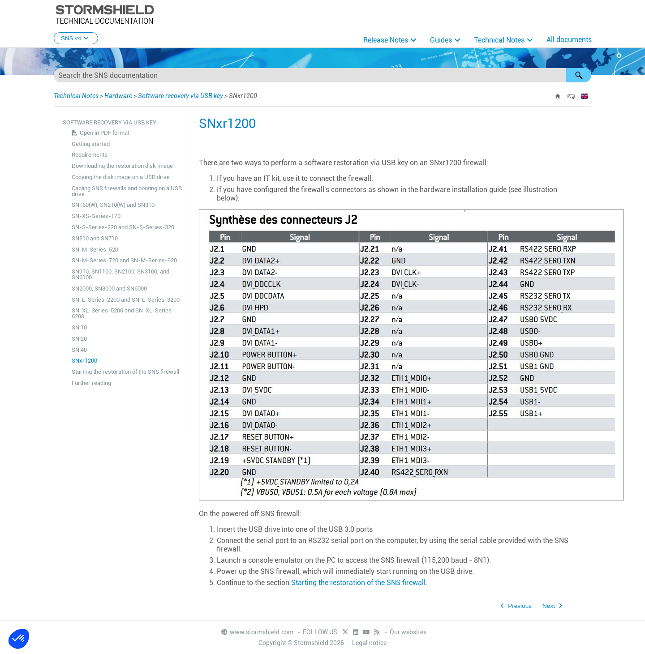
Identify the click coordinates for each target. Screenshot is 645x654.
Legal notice (369, 642)
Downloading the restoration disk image (122, 165)
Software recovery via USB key (180, 95)
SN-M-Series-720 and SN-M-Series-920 (124, 260)
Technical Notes (499, 40)
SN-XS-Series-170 (96, 216)
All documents (569, 39)
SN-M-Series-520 (95, 249)
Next (548, 606)
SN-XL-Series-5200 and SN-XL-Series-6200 (123, 313)
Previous (520, 606)
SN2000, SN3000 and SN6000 (109, 288)
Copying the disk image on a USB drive (121, 177)
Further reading (91, 383)
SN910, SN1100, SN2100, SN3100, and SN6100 (120, 274)
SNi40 (79, 349)
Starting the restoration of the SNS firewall (125, 371)
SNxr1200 (84, 360)
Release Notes (385, 40)
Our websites (408, 632)
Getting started (91, 144)
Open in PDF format (104, 132)
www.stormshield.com (257, 632)
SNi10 (79, 327)
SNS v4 (76, 38)
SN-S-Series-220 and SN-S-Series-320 (123, 227)
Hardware (118, 95)
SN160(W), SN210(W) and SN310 (113, 204)
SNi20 (79, 338)
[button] (578, 75)
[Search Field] (322, 75)
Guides (441, 40)
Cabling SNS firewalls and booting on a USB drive (127, 191)
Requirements (90, 154)
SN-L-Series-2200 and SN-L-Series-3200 (126, 299)
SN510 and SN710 (95, 238)
